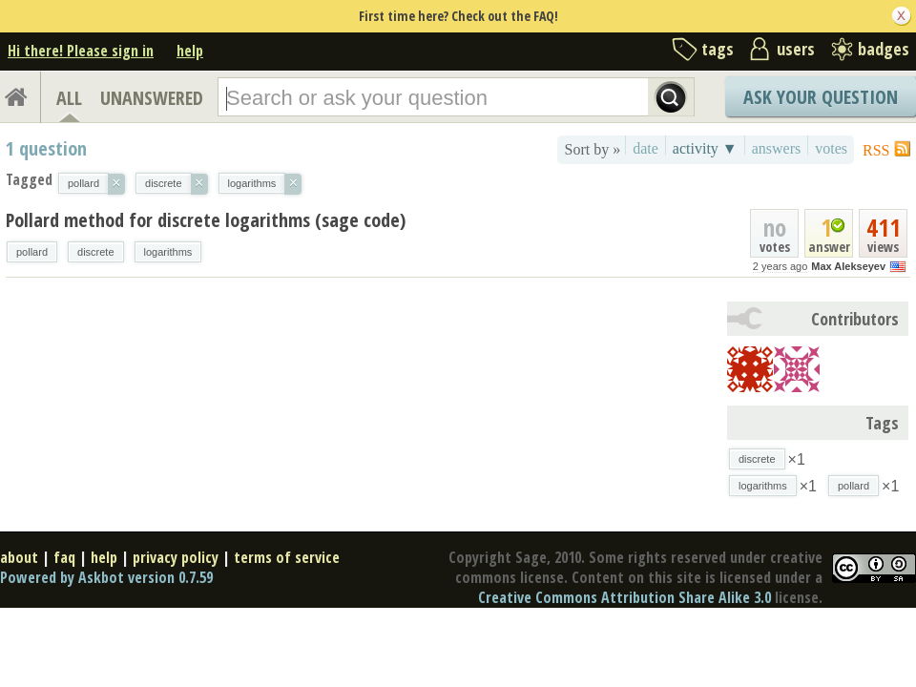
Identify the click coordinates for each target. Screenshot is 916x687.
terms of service (287, 557)
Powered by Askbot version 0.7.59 (106, 577)
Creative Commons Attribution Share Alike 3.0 (624, 597)
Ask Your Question (820, 97)
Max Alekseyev (848, 266)
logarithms (168, 252)
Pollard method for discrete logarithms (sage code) (206, 220)
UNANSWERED (151, 98)
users (796, 48)
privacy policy (176, 557)
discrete (95, 252)
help (190, 50)
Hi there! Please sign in (81, 50)
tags (717, 48)
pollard (32, 252)
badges (883, 48)
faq (64, 557)
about (19, 557)
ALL (69, 98)
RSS (876, 150)
